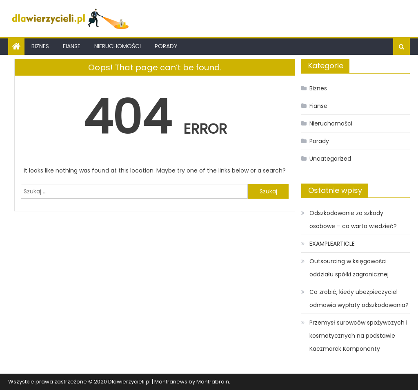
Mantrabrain (212, 382)
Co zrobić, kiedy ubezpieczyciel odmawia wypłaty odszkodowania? (359, 298)
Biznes (40, 46)
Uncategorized (330, 159)
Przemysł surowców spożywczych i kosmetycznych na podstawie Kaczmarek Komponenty (358, 335)
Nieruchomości (117, 46)
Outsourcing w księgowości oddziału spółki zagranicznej (349, 267)
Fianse (71, 46)
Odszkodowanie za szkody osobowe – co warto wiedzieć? (353, 219)
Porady (166, 46)
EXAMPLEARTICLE (332, 244)
